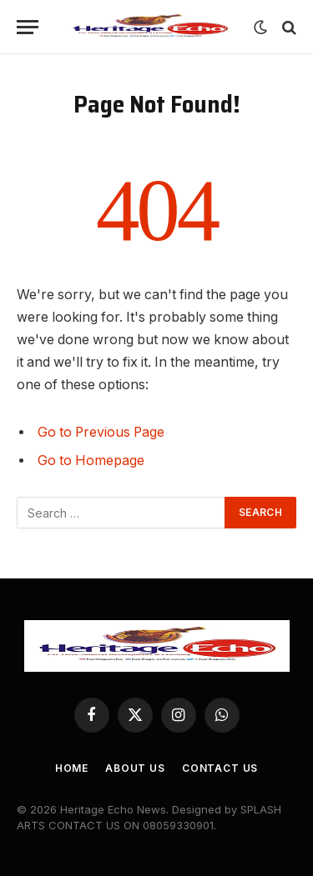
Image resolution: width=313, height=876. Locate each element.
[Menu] (27, 27)
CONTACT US (220, 768)
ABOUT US (135, 768)
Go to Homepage (91, 460)
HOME (71, 768)
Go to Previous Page (101, 432)
